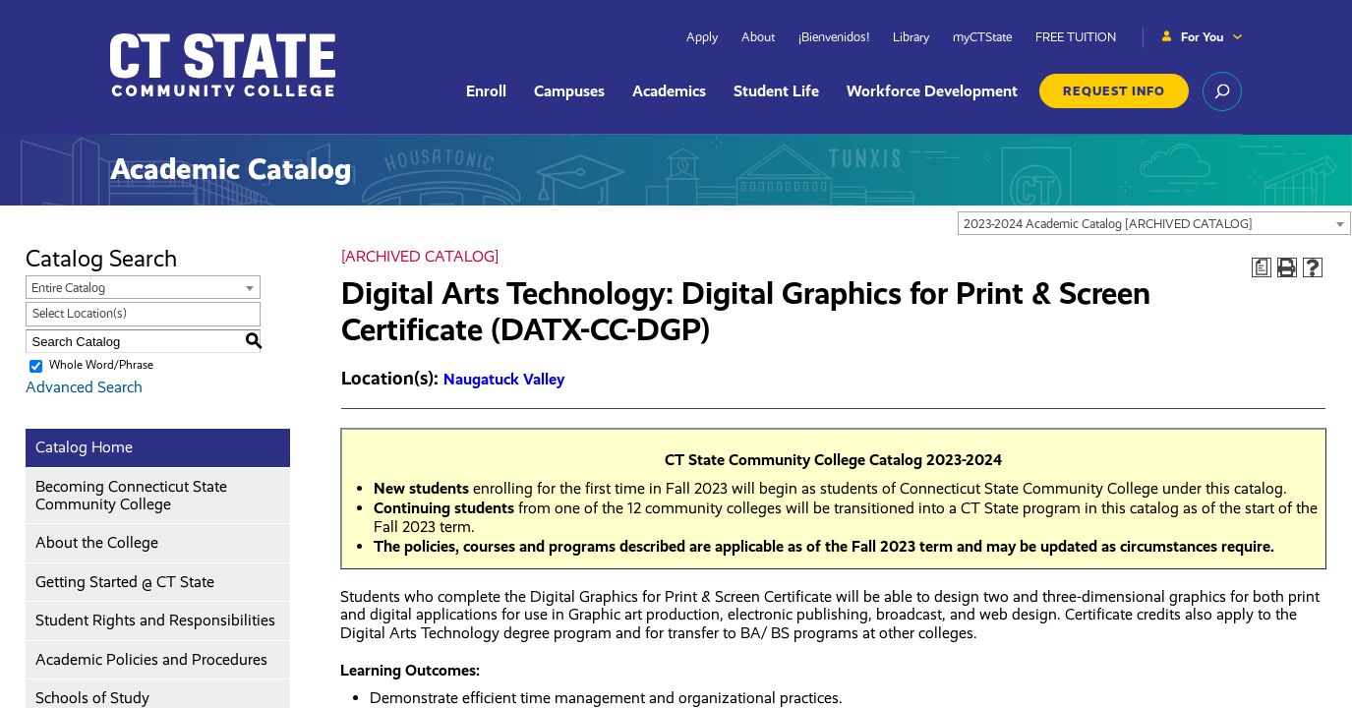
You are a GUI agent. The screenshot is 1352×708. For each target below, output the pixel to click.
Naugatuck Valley (503, 379)
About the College (96, 542)
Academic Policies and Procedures (151, 659)
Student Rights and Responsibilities (155, 620)
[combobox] (1154, 223)
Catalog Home (84, 447)
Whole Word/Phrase (101, 365)
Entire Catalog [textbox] (68, 287)
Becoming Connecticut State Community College (131, 495)
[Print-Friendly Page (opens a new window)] (1287, 267)
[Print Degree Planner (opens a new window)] (1261, 267)
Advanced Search (84, 387)
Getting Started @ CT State (124, 581)
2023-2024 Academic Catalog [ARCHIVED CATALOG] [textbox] (1108, 223)
